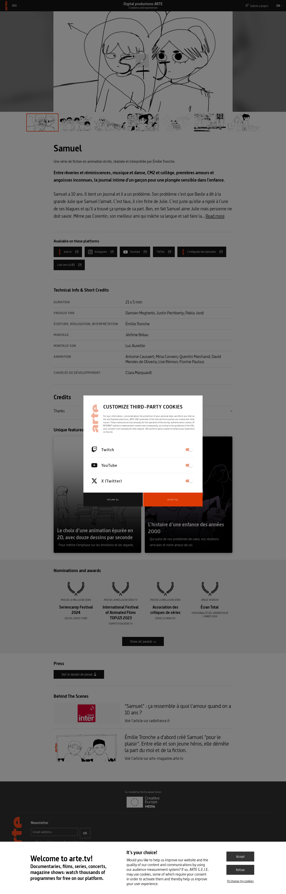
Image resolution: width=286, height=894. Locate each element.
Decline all (113, 499)
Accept (240, 856)
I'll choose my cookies (240, 881)
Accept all (173, 499)
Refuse (240, 870)
